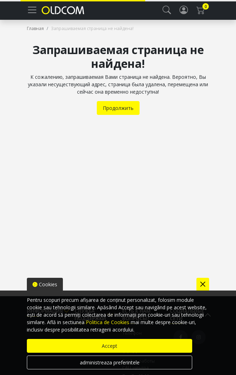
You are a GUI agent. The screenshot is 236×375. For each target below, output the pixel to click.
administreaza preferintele (110, 362)
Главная (35, 28)
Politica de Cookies (107, 322)
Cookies (45, 284)
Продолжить (118, 108)
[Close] (202, 284)
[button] (166, 10)
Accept (109, 345)
